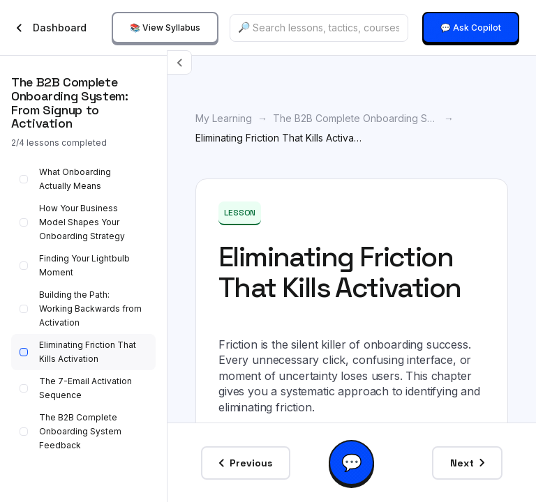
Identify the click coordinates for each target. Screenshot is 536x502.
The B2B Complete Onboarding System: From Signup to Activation (355, 118)
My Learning (223, 118)
